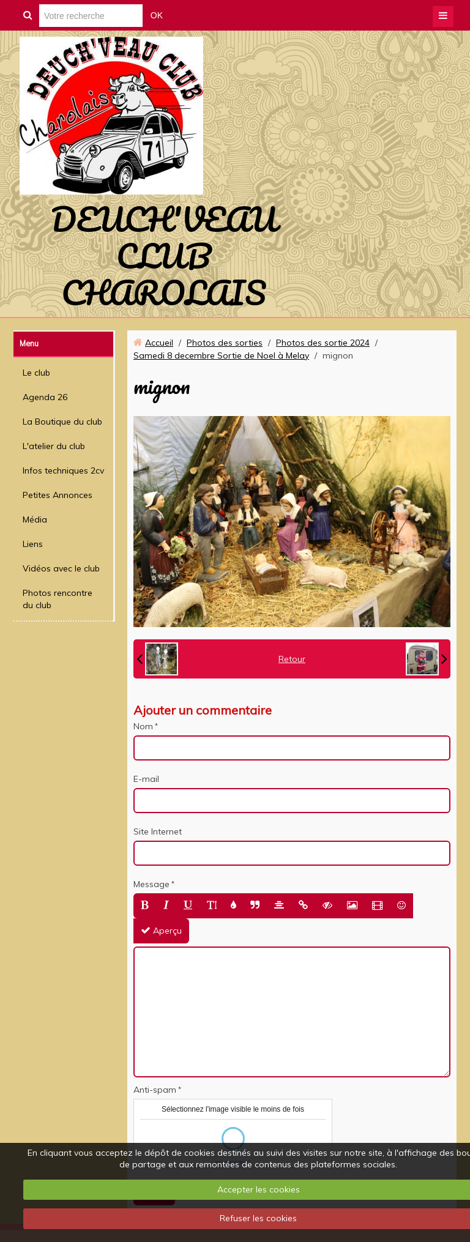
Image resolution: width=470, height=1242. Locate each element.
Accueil (159, 342)
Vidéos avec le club (61, 568)
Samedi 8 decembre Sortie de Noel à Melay (221, 355)
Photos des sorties (225, 342)
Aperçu (161, 930)
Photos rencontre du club (57, 599)
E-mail (146, 778)
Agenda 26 (45, 397)
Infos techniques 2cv (63, 470)
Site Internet (157, 831)
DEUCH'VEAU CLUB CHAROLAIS (164, 255)
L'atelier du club (54, 446)
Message (151, 884)
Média (35, 519)
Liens (33, 543)
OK (157, 15)
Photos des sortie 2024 (323, 342)
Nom (143, 726)
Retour (291, 658)
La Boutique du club (62, 421)
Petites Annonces (57, 494)
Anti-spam (154, 1089)
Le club (36, 372)
